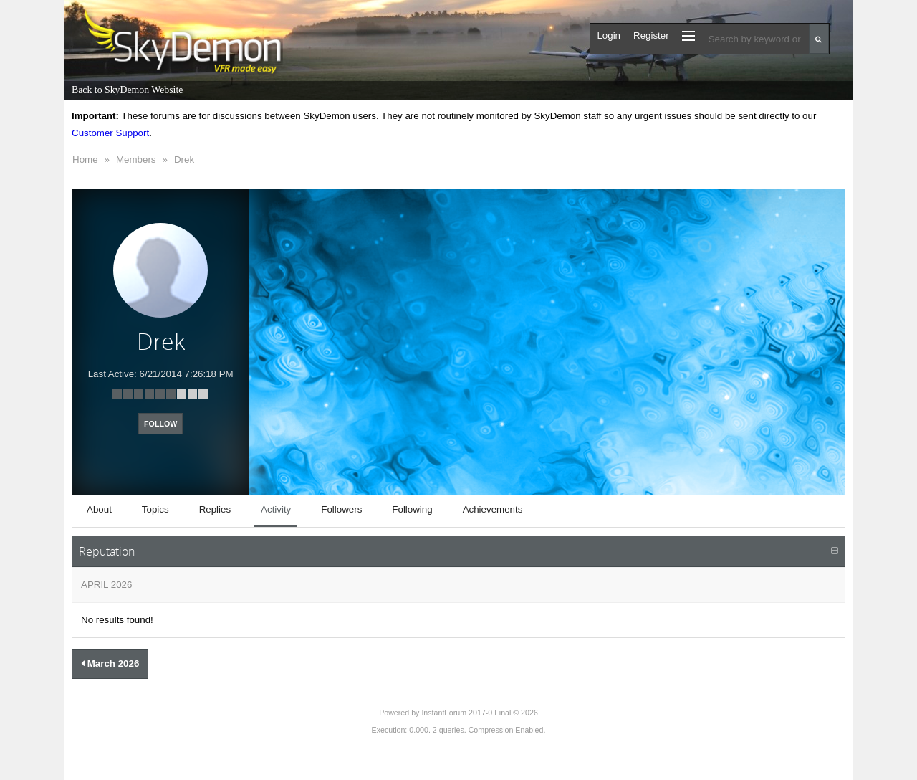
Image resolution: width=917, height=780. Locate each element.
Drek (184, 159)
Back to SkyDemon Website (127, 90)
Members (136, 159)
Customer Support (110, 133)
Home (85, 159)
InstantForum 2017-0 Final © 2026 (479, 712)
